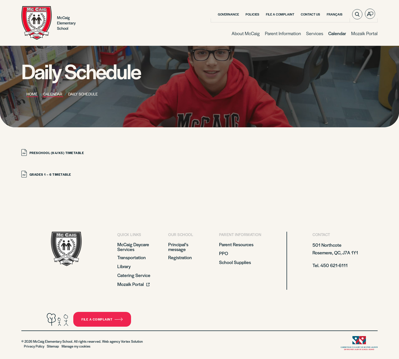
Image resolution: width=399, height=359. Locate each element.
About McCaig (246, 33)
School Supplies (235, 262)
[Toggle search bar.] (357, 14)
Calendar (337, 33)
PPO (223, 253)
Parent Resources (236, 244)
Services (314, 33)
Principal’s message (178, 247)
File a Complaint (280, 14)
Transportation (131, 257)
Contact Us (310, 14)
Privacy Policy (34, 346)
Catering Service (133, 275)
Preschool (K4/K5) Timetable (52, 152)
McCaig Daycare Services (133, 247)
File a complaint (102, 319)
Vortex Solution (132, 341)
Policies (252, 14)
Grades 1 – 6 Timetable (46, 174)
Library (124, 266)
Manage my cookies (76, 346)
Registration (180, 257)
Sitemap (53, 346)
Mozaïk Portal (364, 33)
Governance (228, 14)
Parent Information (283, 33)
